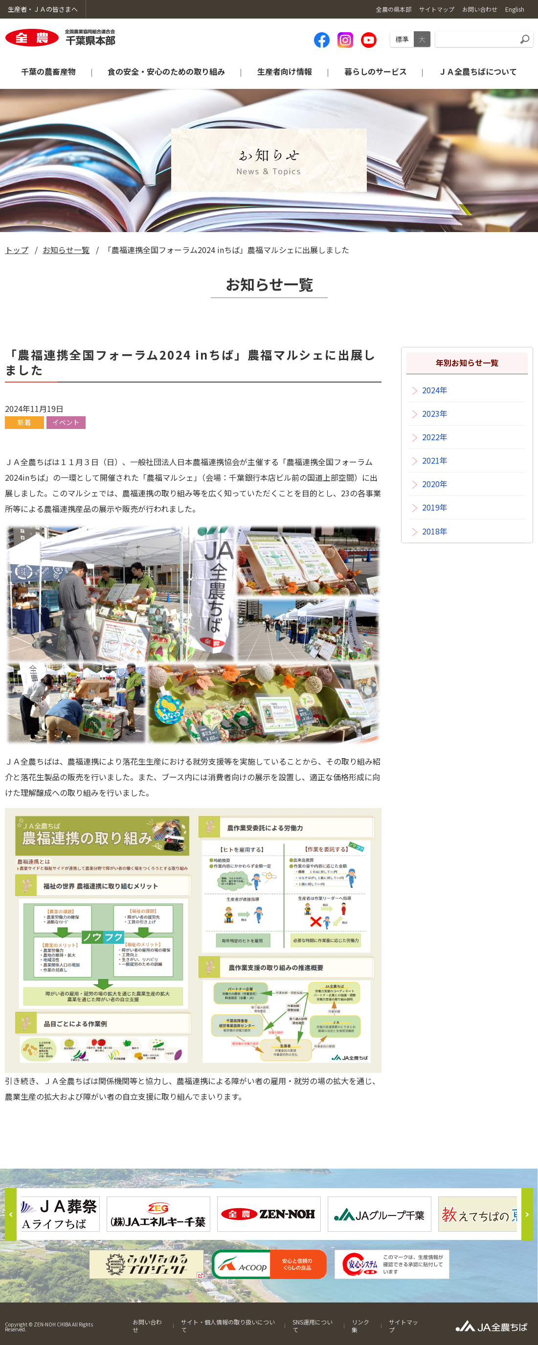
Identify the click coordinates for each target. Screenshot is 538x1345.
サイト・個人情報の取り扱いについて (228, 1326)
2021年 (435, 460)
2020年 (435, 484)
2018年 (435, 531)
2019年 (435, 507)
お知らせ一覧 (66, 250)
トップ (16, 250)
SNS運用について (312, 1326)
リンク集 (360, 1326)
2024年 (435, 390)
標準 (402, 39)
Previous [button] (11, 1214)
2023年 (435, 413)
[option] (269, 1214)
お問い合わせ (147, 1326)
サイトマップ (403, 1326)
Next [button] (527, 1214)
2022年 (435, 437)
